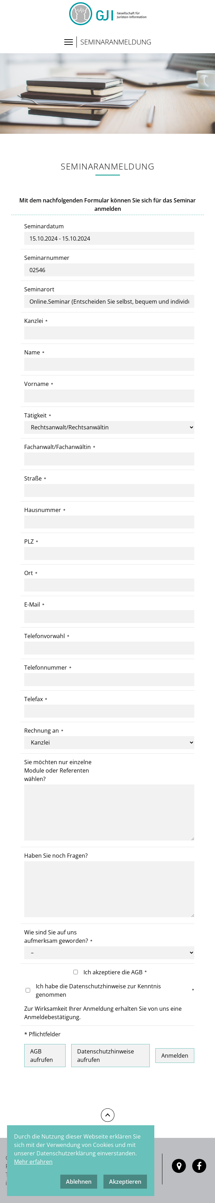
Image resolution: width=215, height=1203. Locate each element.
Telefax (33, 699)
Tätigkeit (35, 415)
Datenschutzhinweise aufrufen (105, 1056)
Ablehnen (79, 1181)
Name (32, 352)
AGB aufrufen (41, 1056)
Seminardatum (44, 226)
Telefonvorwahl (44, 636)
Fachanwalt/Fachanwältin (57, 447)
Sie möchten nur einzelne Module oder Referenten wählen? (58, 770)
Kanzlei (33, 321)
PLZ (29, 541)
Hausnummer (42, 510)
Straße (33, 478)
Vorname (36, 384)
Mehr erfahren (33, 1162)
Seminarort (39, 289)
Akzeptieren (125, 1181)
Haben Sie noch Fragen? (56, 855)
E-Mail (32, 604)
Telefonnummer (45, 667)
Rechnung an (41, 730)
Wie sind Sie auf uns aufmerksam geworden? (56, 936)
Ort (28, 573)
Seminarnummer (46, 258)
